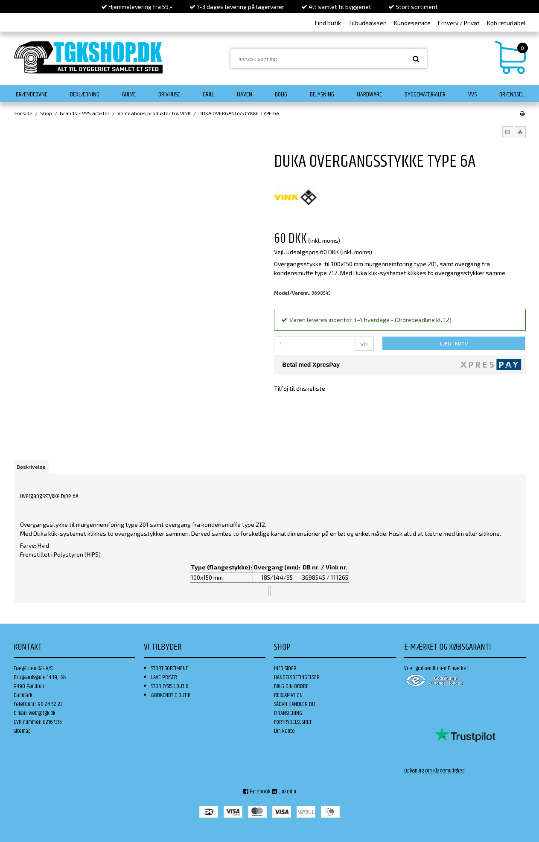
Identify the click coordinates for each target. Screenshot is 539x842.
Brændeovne (31, 94)
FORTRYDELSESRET (293, 722)
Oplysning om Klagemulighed (434, 770)
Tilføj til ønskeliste (299, 388)
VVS (472, 94)
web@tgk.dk (42, 713)
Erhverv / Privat (459, 22)
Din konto (284, 731)
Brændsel (511, 94)
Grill (208, 94)
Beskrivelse (31, 467)
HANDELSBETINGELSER (297, 677)
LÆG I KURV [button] (454, 343)
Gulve (129, 94)
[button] (507, 132)
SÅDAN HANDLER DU (294, 704)
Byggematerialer (425, 94)
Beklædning (84, 94)
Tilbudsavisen (367, 22)
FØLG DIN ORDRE (291, 686)
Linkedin (284, 791)
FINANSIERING (288, 713)
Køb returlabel (506, 22)
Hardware (369, 94)
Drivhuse (169, 94)
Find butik (328, 22)
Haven (244, 94)
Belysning (322, 94)
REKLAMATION (288, 695)
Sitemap (22, 731)
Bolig (281, 94)
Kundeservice (412, 22)
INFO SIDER (285, 668)
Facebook (257, 791)
